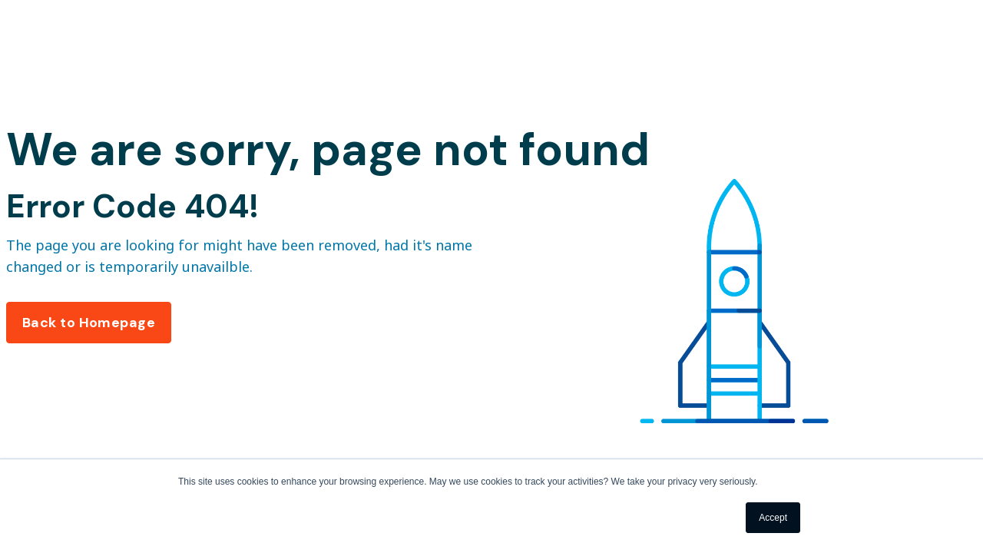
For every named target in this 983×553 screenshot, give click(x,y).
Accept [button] (773, 517)
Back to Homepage (88, 322)
